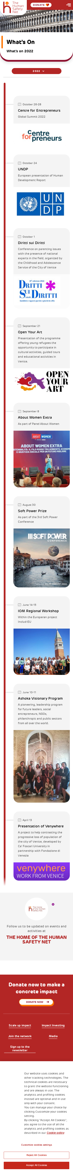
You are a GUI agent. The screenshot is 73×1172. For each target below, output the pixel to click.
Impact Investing (53, 1025)
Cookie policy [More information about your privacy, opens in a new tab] (55, 1133)
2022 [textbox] (36, 71)
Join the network (20, 1036)
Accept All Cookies (36, 1165)
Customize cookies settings (36, 1145)
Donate (41, 5)
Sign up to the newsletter (19, 1048)
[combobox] (36, 71)
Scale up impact (20, 1025)
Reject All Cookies (36, 1155)
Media (53, 1036)
